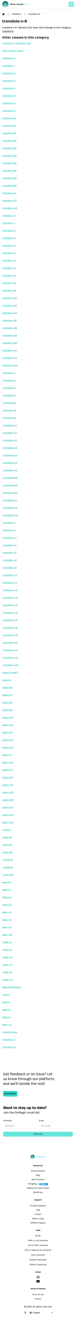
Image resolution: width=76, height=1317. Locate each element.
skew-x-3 (6, 890)
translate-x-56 (9, 178)
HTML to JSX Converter (38, 1240)
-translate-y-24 (10, 605)
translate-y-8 (9, 268)
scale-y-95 (7, 785)
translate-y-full (9, 365)
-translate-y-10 (9, 575)
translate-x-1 (8, 65)
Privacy (38, 1299)
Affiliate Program (38, 1223)
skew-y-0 (7, 912)
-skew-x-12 (7, 957)
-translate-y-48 (10, 627)
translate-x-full (9, 208)
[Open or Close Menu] (71, 4)
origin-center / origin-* (13, 50)
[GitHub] (38, 1277)
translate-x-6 (8, 103)
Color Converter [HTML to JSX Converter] (38, 1255)
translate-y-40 (9, 320)
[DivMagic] (18, 4)
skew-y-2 (6, 1024)
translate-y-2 (9, 230)
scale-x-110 (7, 732)
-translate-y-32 (10, 612)
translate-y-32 (9, 313)
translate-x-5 (8, 95)
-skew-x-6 (7, 949)
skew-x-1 (6, 1002)
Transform (16, 14)
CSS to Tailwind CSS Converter (38, 1250)
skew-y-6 (7, 927)
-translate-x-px (9, 500)
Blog (38, 1175)
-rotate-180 (8, 875)
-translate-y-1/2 (10, 657)
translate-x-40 (9, 163)
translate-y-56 (9, 335)
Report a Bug (38, 1219)
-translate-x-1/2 (9, 507)
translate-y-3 (9, 238)
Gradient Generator (38, 1260)
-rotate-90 (7, 867)
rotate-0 (6, 830)
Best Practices (38, 1179)
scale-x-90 (7, 702)
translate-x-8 (34, 14)
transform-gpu (9, 1032)
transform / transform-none (16, 43)
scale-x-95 (7, 710)
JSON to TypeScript (37, 1265)
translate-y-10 (9, 275)
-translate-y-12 (9, 582)
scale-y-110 (7, 807)
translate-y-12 (9, 283)
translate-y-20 (9, 298)
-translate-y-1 (9, 522)
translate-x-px (9, 193)
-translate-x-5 (9, 403)
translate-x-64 (9, 185)
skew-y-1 (6, 1017)
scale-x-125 (7, 740)
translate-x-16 (9, 133)
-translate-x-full (10, 515)
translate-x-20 (9, 140)
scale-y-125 (7, 815)
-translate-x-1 (8, 373)
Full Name (7, 1121)
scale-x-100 (7, 717)
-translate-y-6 (9, 560)
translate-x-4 (8, 88)
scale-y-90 (7, 777)
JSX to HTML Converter (38, 1245)
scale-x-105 (7, 725)
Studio (38, 1236)
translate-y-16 (9, 290)
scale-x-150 (7, 747)
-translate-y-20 (10, 597)
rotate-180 (7, 852)
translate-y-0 (9, 215)
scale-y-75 (7, 770)
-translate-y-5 (9, 552)
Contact (37, 1214)
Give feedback (10, 1094)
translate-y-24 (9, 305)
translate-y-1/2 (9, 358)
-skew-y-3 (7, 964)
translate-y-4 (9, 245)
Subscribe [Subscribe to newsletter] (38, 1134)
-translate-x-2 (9, 380)
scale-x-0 (6, 680)
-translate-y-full (10, 665)
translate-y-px (9, 350)
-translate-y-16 (9, 590)
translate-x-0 (8, 58)
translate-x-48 (9, 170)
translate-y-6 (9, 260)
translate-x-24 (9, 148)
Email (41, 1121)
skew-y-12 (7, 934)
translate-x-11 (8, 1039)
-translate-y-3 (9, 537)
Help (38, 1210)
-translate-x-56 (9, 485)
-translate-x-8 (9, 418)
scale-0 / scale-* (10, 672)
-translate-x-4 (9, 395)
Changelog (32, 1184)
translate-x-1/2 (9, 200)
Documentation (38, 1171)
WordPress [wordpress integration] (38, 1192)
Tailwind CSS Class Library (38, 1188)
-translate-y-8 (9, 567)
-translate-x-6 (9, 410)
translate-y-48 (9, 328)
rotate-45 (7, 837)
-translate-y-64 (10, 642)
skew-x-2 (6, 1009)
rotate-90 (7, 845)
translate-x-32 (9, 155)
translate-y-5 (9, 253)
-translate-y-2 (9, 530)
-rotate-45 (7, 860)
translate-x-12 (9, 125)
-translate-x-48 (9, 478)
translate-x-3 (8, 80)
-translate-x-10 (9, 425)
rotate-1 (6, 994)
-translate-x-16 (9, 440)
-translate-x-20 (9, 448)
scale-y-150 (8, 822)
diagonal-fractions (11, 987)
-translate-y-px (10, 650)
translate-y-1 (8, 223)
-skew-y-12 (7, 979)
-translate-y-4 (9, 545)
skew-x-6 (6, 897)
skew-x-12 (7, 905)
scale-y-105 (8, 800)
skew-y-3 (7, 919)
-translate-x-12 (9, 433)
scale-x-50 (7, 687)
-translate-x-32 (9, 463)
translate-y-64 (9, 343)
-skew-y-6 (7, 972)
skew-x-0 (6, 882)
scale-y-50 (7, 762)
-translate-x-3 (9, 388)
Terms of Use (38, 1295)
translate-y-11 (9, 1047)
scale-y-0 (7, 755)
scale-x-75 (7, 695)
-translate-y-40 (10, 620)
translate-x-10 (9, 118)
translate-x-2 (8, 73)
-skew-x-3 (7, 942)
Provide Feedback (38, 1206)
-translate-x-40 (9, 470)
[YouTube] (38, 1281)
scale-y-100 (8, 792)
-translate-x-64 (9, 492)
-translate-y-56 (10, 635)
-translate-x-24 (9, 455)
